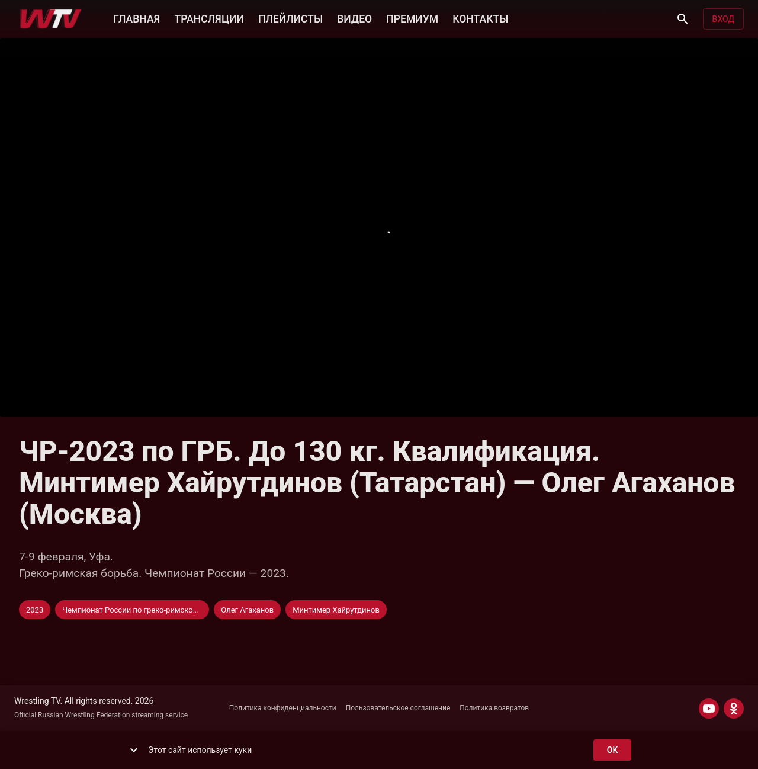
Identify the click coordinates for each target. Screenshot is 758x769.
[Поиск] (683, 19)
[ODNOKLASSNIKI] (734, 708)
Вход (723, 19)
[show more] (134, 750)
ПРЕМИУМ (412, 18)
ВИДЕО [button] (354, 18)
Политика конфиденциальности (282, 708)
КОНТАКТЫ (480, 18)
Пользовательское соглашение (398, 708)
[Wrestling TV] (50, 19)
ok (612, 750)
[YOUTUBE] (709, 708)
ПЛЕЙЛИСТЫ (290, 18)
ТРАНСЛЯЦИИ (208, 18)
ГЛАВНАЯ (136, 18)
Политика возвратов (494, 708)
